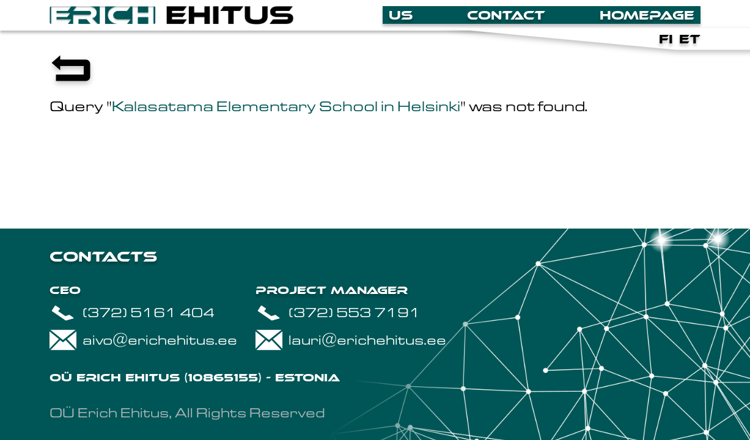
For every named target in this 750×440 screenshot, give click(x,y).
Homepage (647, 15)
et (689, 39)
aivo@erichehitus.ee (143, 340)
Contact (506, 15)
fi (666, 39)
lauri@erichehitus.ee (351, 340)
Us (401, 15)
